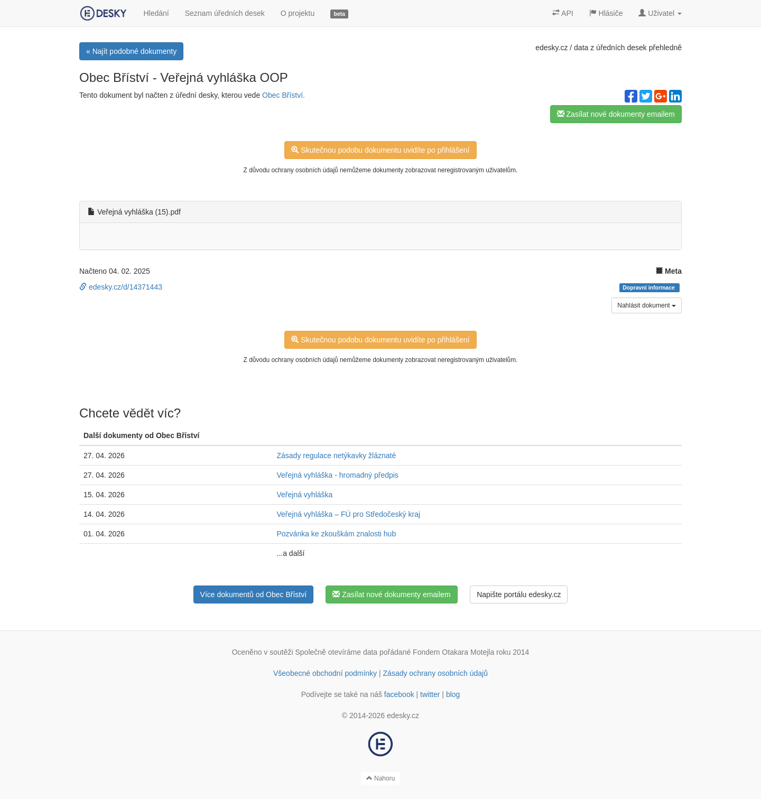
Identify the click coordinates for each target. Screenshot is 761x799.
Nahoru (380, 778)
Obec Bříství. (283, 95)
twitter (430, 694)
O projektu (298, 13)
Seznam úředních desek (225, 13)
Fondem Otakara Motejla (453, 652)
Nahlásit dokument (646, 305)
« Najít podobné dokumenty (131, 51)
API (562, 13)
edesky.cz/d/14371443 (120, 287)
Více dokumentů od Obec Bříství (253, 594)
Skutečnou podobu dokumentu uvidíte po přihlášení (380, 150)
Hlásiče (606, 13)
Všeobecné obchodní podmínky (325, 673)
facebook (399, 694)
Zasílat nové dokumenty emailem (616, 114)
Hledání (156, 13)
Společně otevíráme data (336, 652)
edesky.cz (551, 47)
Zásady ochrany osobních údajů (435, 673)
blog (453, 694)
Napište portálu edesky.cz (519, 594)
